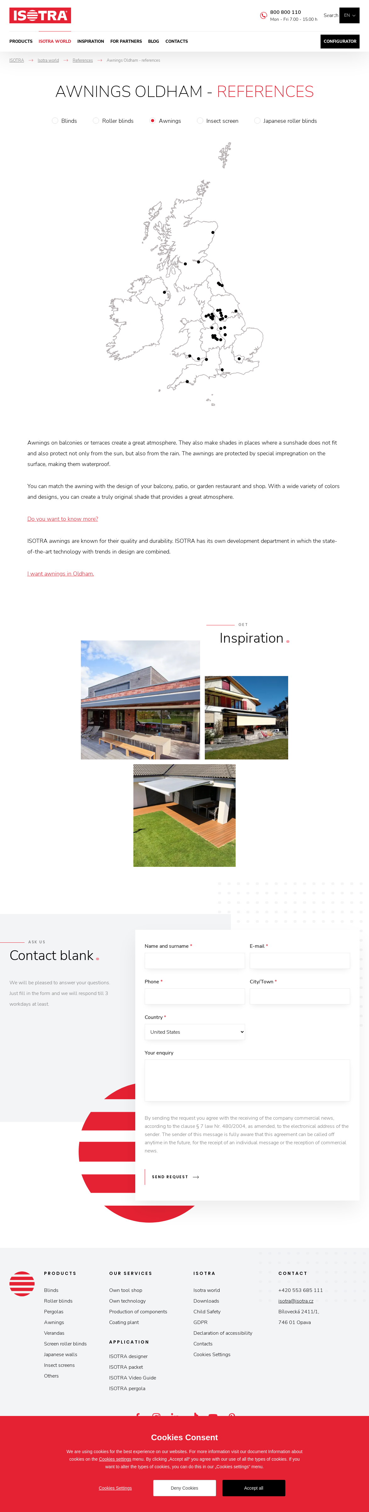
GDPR (200, 1324)
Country (155, 1020)
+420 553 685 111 (300, 1292)
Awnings (170, 121)
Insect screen (222, 121)
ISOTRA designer (128, 1358)
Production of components (138, 1313)
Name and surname (168, 946)
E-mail (259, 946)
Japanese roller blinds (290, 121)
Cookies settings (115, 1459)
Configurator (340, 41)
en (347, 15)
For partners (126, 41)
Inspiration (90, 41)
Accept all (253, 1488)
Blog (153, 41)
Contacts (176, 41)
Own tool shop (125, 1292)
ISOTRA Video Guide (132, 1380)
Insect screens (59, 1367)
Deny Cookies (184, 1488)
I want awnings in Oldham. (60, 573)
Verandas (54, 1335)
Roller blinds (118, 121)
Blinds (69, 121)
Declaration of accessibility (222, 1335)
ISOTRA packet (126, 1369)
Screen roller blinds (65, 1346)
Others (51, 1378)
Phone (154, 983)
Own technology (127, 1303)
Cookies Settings (212, 1356)
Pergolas (54, 1313)
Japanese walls (60, 1356)
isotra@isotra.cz (295, 1303)
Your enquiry (159, 1057)
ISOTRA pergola (127, 1390)
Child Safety (207, 1313)
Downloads (206, 1303)
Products (20, 41)
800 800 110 (276, 12)
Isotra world (55, 41)
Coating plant (124, 1324)
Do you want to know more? (62, 519)
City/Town (263, 983)
